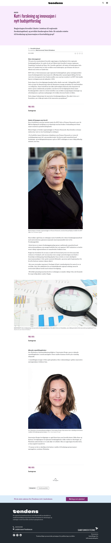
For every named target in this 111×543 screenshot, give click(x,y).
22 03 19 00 (18, 527)
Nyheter (16, 12)
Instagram (32, 110)
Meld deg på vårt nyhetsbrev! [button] (77, 499)
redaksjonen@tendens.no (22, 529)
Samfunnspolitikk (43, 488)
